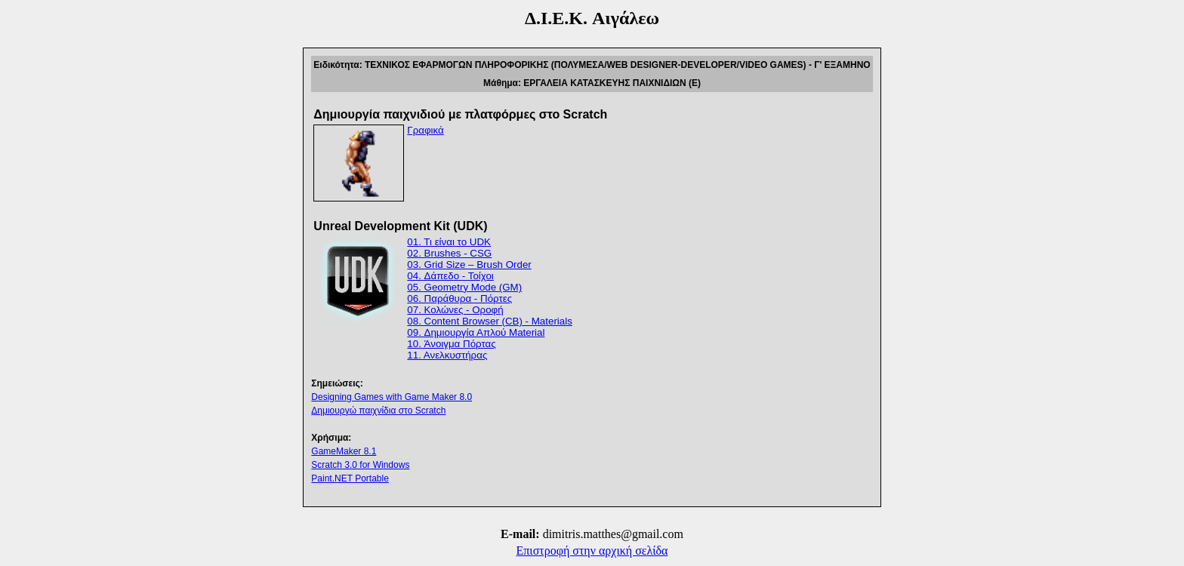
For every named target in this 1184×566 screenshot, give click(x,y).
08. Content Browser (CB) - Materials (489, 321)
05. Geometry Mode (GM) (464, 287)
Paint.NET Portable (350, 478)
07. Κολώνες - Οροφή (455, 309)
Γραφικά (425, 130)
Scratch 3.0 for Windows (360, 465)
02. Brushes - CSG (449, 253)
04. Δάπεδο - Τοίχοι (450, 275)
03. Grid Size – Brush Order (469, 264)
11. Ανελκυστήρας (447, 355)
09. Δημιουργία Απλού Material (475, 332)
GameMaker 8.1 (343, 451)
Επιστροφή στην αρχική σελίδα (592, 550)
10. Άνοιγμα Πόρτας (451, 343)
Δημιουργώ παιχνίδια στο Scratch (378, 410)
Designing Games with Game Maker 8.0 (391, 397)
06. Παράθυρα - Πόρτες (459, 298)
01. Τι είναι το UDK (449, 242)
